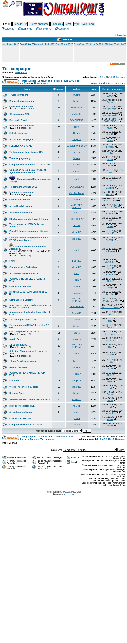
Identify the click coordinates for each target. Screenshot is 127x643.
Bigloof (110, 140)
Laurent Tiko (110, 214)
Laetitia (76, 361)
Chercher (12, 4)
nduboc (110, 128)
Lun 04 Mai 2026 (100, 44)
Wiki (76, 24)
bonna (77, 199)
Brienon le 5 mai (18, 120)
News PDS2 (20, 24)
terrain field (15, 339)
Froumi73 (76, 313)
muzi (76, 212)
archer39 (76, 114)
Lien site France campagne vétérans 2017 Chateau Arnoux (28, 238)
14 (114, 77)
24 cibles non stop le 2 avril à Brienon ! (30, 219)
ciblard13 (76, 232)
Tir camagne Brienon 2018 (23, 187)
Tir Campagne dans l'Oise (23, 319)
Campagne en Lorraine (21, 300)
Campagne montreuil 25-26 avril (26, 424)
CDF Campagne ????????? (24, 331)
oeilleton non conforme (21, 125)
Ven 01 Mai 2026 (46, 44)
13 (110, 77)
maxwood (76, 339)
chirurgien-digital (110, 109)
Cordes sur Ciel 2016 (20, 286)
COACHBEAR (77, 120)
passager (110, 288)
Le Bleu (76, 152)
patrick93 (76, 261)
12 (107, 77)
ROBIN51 (76, 280)
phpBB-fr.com (69, 494)
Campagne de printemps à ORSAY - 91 (29, 164)
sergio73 (76, 139)
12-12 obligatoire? (18, 344)
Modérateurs (21, 72)
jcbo (110, 321)
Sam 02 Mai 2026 (64, 44)
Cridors (76, 164)
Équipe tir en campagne (21, 101)
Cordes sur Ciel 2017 (20, 199)
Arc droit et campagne (21, 139)
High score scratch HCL (22, 406)
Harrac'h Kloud (110, 201)
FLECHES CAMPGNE (20, 145)
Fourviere (14, 380)
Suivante (120, 77)
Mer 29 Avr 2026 (11, 44)
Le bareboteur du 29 (77, 145)
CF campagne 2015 (19, 114)
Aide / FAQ (88, 24)
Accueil (5, 3)
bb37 (110, 347)
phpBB (58, 492)
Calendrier (19, 4)
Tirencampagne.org (19, 158)
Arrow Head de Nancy (20, 206)
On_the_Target (76, 193)
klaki (110, 388)
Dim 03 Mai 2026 (82, 44)
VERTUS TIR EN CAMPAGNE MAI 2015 (29, 399)
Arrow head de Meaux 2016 (23, 273)
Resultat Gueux (17, 393)
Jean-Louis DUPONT (76, 206)
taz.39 (110, 134)
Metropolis (110, 251)
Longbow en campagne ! (22, 192)
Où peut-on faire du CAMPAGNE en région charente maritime (28, 171)
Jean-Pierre (110, 334)
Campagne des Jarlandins (23, 267)
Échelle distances (18, 133)
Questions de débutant (21, 106)
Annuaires (57, 24)
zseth (76, 127)
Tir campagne (16, 68)
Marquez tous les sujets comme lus (108, 83)
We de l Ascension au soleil (23, 387)
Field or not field (18, 367)
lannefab (76, 293)
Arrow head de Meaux (20, 212)
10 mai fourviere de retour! (23, 361)
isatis (110, 314)
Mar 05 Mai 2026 (117, 44)
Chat (68, 24)
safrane (76, 424)
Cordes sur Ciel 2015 (20, 418)
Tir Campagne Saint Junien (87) (26, 152)
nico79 (76, 333)
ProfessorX (76, 107)
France (13, 261)
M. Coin (77, 406)
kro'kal (77, 319)
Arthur (110, 96)
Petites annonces (39, 24)
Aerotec (110, 180)
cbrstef (76, 171)
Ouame (76, 95)
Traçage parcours (18, 95)
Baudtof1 (110, 188)
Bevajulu (110, 147)
